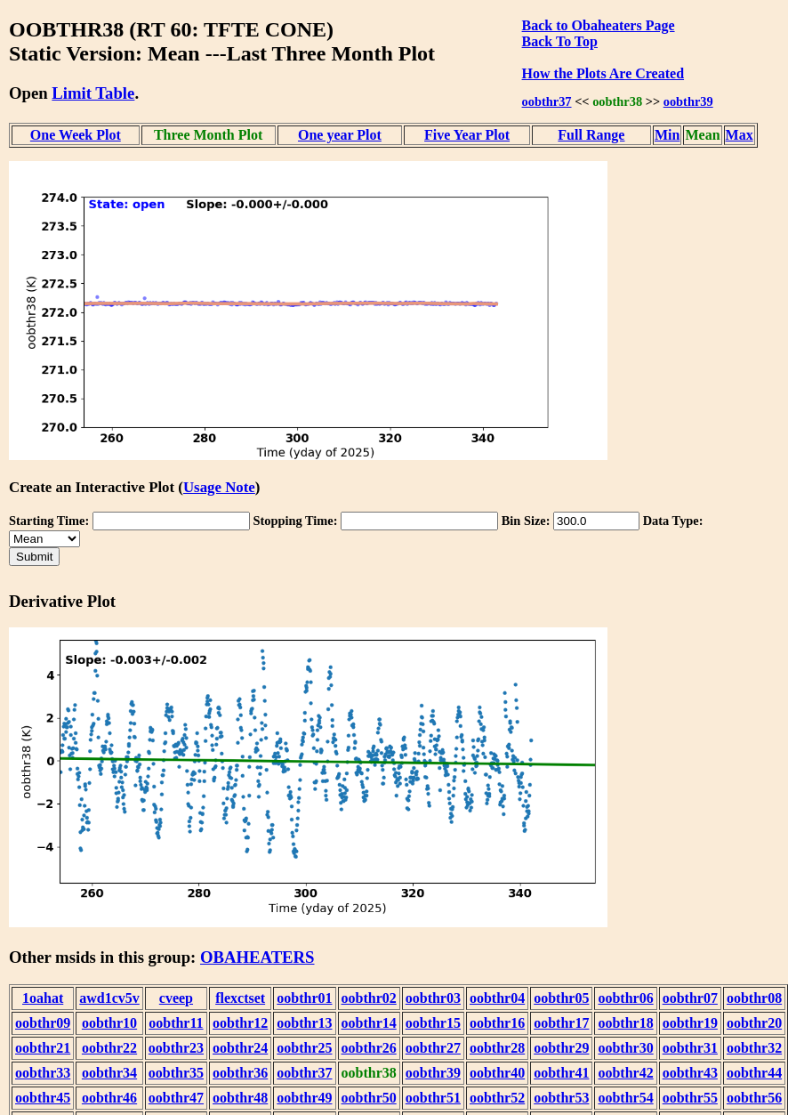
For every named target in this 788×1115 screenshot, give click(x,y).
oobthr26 (369, 1047)
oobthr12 (240, 1022)
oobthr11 (176, 1022)
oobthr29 (561, 1047)
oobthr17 (561, 1022)
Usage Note (219, 487)
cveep (176, 998)
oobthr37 (547, 101)
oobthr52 (497, 1097)
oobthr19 (690, 1022)
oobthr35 (176, 1072)
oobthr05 (561, 998)
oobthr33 (42, 1072)
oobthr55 (690, 1097)
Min (667, 134)
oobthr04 (497, 998)
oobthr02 (369, 998)
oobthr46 (109, 1097)
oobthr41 (561, 1072)
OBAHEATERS (257, 957)
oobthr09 (42, 1022)
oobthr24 (240, 1047)
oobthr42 (625, 1072)
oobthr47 (176, 1097)
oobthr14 (369, 1022)
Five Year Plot (467, 134)
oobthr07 (690, 998)
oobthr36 (240, 1072)
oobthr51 (433, 1097)
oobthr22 (109, 1047)
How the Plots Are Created (603, 73)
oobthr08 (754, 998)
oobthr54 (625, 1097)
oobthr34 (109, 1072)
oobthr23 (176, 1047)
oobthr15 (433, 1022)
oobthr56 (754, 1097)
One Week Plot (75, 134)
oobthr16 (497, 1022)
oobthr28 (497, 1047)
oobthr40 (497, 1072)
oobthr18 (625, 1022)
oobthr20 (754, 1022)
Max (739, 134)
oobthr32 (754, 1047)
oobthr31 (690, 1047)
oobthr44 (754, 1072)
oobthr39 (688, 101)
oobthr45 (42, 1097)
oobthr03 (433, 998)
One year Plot (340, 134)
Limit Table (93, 93)
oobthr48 (240, 1097)
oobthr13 (304, 1022)
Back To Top (560, 41)
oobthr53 (561, 1097)
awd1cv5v (109, 998)
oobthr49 (304, 1097)
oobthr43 (690, 1072)
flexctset (240, 998)
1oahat (42, 998)
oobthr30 (625, 1047)
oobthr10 (109, 1022)
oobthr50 (369, 1097)
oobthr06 (625, 998)
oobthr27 (433, 1047)
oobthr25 (304, 1047)
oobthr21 (42, 1047)
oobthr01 (304, 998)
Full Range (591, 134)
